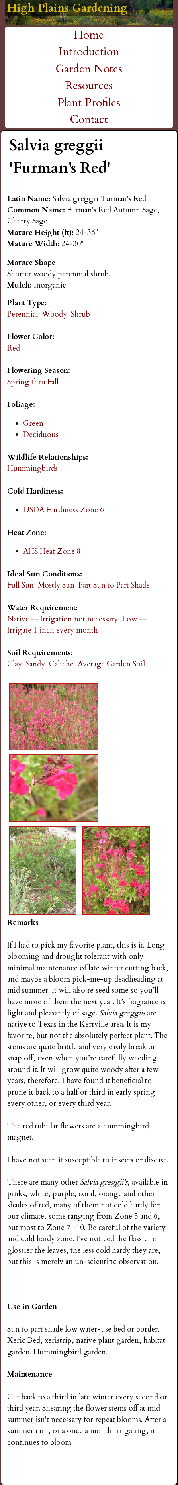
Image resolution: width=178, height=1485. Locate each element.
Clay (14, 664)
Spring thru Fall (33, 382)
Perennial (22, 314)
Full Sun (20, 585)
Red (13, 348)
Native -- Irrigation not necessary (62, 619)
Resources (89, 85)
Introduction (89, 51)
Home (89, 35)
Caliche (61, 664)
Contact (89, 119)
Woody (54, 314)
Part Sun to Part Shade (114, 585)
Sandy (35, 664)
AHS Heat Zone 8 (52, 551)
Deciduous (41, 434)
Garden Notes (88, 68)
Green (33, 423)
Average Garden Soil (111, 664)
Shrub (80, 314)
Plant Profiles (88, 102)
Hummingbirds (32, 468)
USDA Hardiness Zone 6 (63, 510)
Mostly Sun (56, 585)
